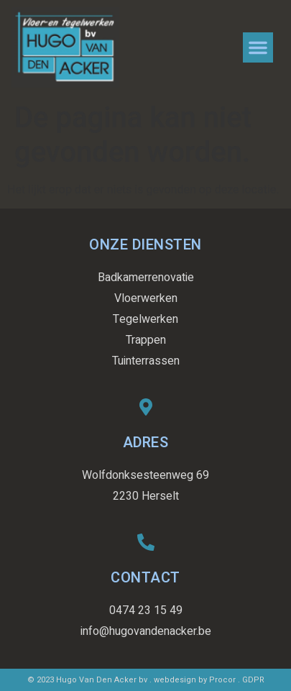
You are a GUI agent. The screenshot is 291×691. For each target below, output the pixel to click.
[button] (258, 47)
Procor (222, 680)
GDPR (253, 680)
